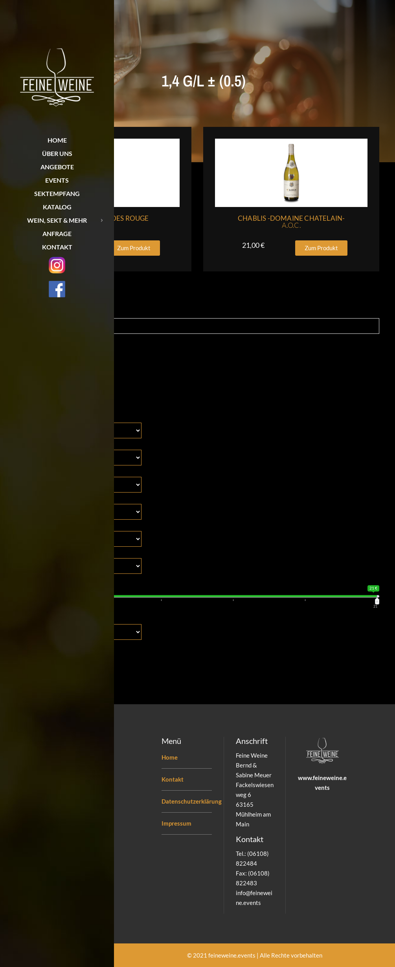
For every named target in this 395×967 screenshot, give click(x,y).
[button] (134, 248)
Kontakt (173, 779)
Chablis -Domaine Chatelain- (291, 221)
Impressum (176, 823)
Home (170, 757)
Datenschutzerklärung (192, 801)
